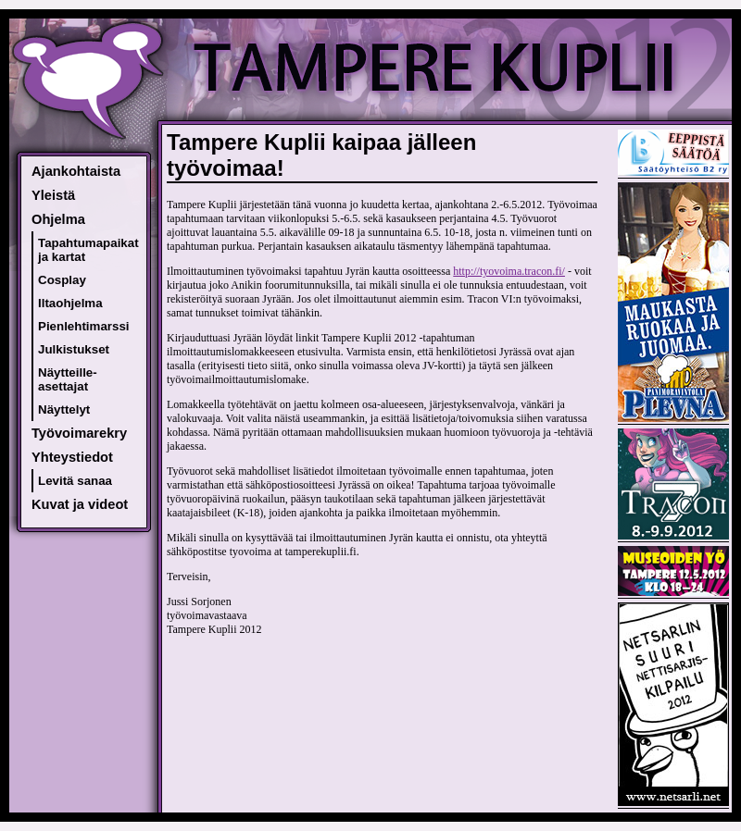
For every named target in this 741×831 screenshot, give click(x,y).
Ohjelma (58, 219)
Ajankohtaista (75, 171)
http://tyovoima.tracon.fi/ (509, 271)
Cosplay (62, 280)
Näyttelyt (64, 409)
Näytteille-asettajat (67, 379)
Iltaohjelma (70, 303)
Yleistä (53, 195)
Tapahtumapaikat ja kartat (88, 250)
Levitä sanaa (75, 481)
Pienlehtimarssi (84, 326)
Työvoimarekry (79, 433)
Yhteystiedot (72, 457)
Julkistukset (73, 349)
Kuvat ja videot (79, 504)
